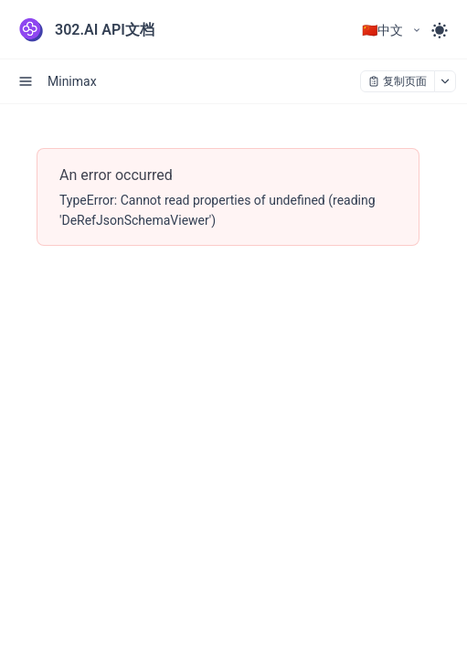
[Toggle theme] (439, 30)
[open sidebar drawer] (25, 81)
